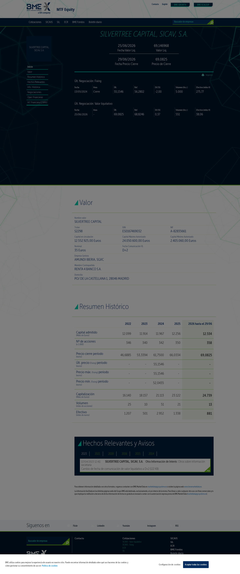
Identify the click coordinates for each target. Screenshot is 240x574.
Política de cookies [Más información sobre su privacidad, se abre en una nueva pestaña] (50, 568)
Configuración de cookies (169, 567)
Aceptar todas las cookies (196, 567)
